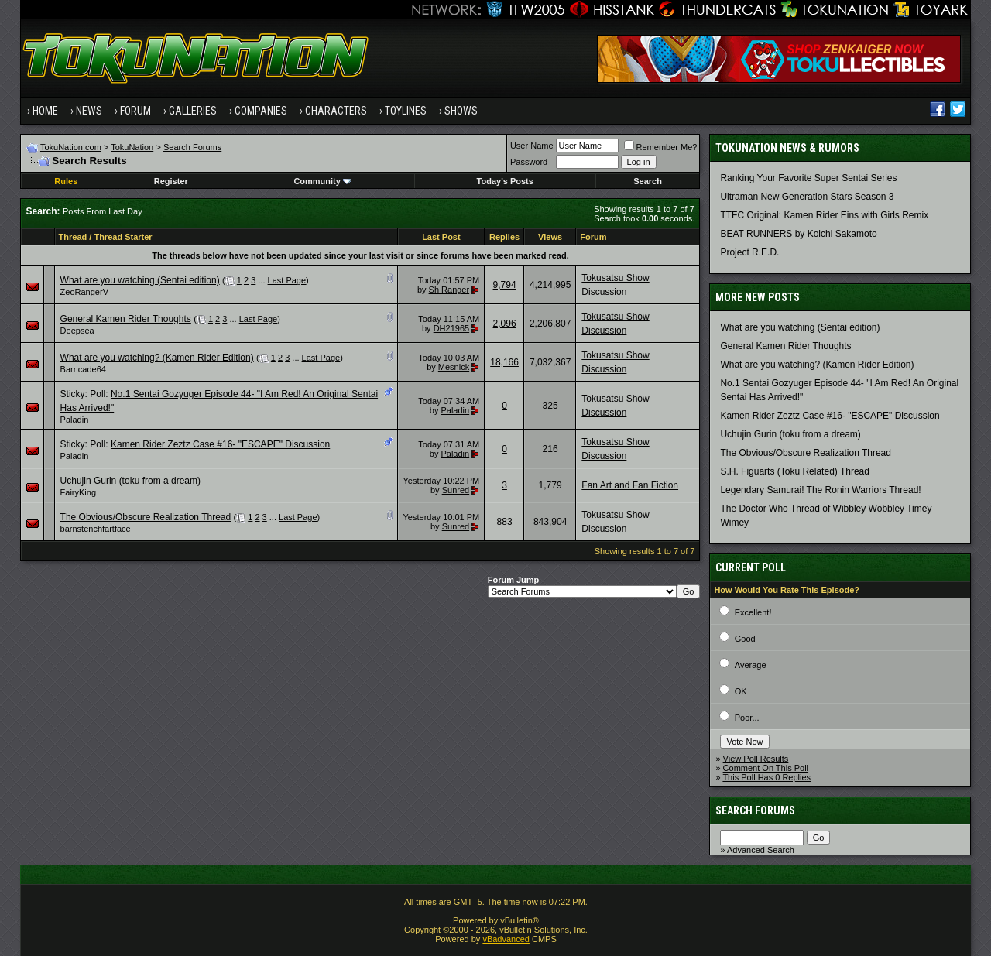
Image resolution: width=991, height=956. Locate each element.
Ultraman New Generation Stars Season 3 (806, 196)
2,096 (504, 323)
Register (171, 181)
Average (750, 665)
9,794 (504, 284)
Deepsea (77, 330)
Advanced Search (760, 850)
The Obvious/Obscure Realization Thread (145, 517)
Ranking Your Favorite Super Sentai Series (808, 178)
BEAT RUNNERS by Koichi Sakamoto (798, 233)
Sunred (455, 490)
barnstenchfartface (95, 528)
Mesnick (453, 367)
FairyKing (78, 492)
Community (322, 181)
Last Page (287, 280)
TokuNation (132, 147)
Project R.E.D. (749, 252)
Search (647, 181)
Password (528, 161)
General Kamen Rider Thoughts (125, 319)
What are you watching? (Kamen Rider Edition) (157, 357)
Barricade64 (83, 369)
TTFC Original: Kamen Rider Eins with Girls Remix (824, 215)
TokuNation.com (70, 147)
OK (741, 691)
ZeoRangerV (84, 291)
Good (745, 638)
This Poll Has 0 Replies (766, 777)
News (89, 111)
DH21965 (451, 328)
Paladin (74, 419)
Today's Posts (505, 181)
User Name (532, 145)
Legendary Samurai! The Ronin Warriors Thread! (820, 490)
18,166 (504, 362)
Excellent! (753, 612)
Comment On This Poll (765, 768)
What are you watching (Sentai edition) (140, 280)
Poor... (747, 717)
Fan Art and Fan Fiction (629, 485)
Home (45, 111)
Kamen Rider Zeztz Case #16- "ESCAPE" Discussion (220, 444)
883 (505, 521)
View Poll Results (756, 758)
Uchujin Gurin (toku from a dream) (130, 480)
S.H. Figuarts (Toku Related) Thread (794, 471)
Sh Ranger (449, 289)
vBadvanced (506, 939)
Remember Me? (661, 147)
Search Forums (192, 147)
